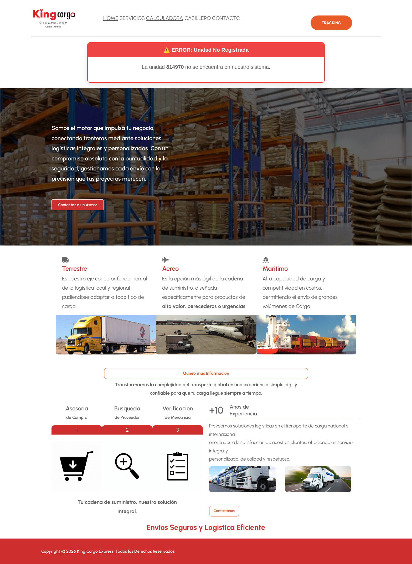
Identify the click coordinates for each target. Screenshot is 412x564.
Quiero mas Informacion (206, 373)
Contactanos (224, 511)
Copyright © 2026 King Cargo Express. (78, 551)
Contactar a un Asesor (77, 204)
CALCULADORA (164, 18)
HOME (110, 18)
